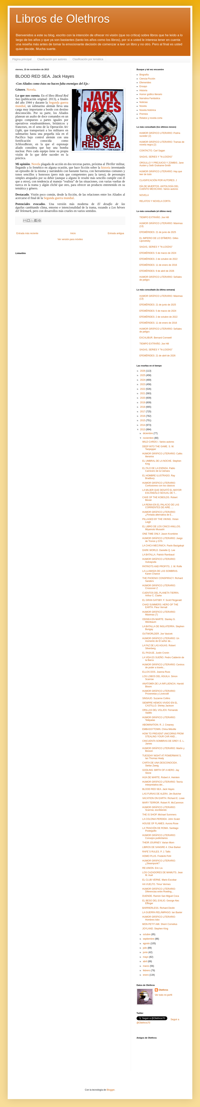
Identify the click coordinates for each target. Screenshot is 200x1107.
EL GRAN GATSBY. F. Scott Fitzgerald (162, 600)
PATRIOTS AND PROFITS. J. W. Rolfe (162, 566)
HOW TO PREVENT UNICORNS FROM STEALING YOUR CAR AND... (163, 735)
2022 (143, 389)
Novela (31, 89)
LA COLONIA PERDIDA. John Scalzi (161, 819)
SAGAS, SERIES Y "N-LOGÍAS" (155, 156)
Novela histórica (147, 110)
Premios (143, 114)
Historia (143, 90)
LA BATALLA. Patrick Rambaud (158, 554)
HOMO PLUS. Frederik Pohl (156, 856)
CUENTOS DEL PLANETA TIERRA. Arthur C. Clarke (160, 594)
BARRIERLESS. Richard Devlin (158, 908)
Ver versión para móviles (70, 239)
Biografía (144, 74)
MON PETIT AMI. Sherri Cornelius (159, 924)
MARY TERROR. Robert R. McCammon (162, 802)
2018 (143, 407)
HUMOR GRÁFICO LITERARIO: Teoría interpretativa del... (162, 783)
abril (145, 961)
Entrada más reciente (27, 233)
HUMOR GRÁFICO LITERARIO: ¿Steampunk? (159, 862)
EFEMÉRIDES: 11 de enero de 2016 (158, 265)
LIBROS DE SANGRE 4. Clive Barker (161, 847)
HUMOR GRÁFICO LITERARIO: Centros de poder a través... (163, 666)
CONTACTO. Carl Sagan (152, 150)
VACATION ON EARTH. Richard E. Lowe (163, 798)
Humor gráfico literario (150, 94)
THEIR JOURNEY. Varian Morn (158, 842)
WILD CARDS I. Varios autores (158, 441)
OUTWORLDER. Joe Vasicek (157, 633)
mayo (146, 957)
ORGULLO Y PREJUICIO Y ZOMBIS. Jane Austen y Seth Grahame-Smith (161, 164)
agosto (146, 943)
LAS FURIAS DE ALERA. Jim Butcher (161, 793)
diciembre (148, 433)
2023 (143, 384)
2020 (143, 398)
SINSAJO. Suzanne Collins (156, 698)
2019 (143, 402)
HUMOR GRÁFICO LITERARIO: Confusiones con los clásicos (159, 484)
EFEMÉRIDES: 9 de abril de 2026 (156, 271)
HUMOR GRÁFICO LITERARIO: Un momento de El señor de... (160, 639)
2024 (143, 380)
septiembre (149, 938)
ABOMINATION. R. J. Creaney (158, 724)
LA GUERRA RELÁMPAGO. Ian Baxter (162, 912)
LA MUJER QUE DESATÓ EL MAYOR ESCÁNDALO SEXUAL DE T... (162, 491)
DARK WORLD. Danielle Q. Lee (158, 550)
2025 (143, 375)
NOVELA (144, 195)
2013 (143, 429)
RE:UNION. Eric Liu (152, 868)
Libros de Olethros (62, 18)
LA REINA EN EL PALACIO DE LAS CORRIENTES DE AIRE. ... (160, 506)
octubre (147, 934)
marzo (146, 966)
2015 (143, 420)
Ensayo (143, 86)
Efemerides (145, 82)
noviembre (148, 438)
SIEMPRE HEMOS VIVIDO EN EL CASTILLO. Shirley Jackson (160, 704)
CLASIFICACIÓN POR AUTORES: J (158, 180)
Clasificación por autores (52, 59)
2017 (143, 411)
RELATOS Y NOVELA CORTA (154, 201)
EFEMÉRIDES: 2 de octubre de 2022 (158, 259)
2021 (143, 393)
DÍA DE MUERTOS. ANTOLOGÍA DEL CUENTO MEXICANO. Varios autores (159, 187)
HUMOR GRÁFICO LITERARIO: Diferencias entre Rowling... (159, 890)
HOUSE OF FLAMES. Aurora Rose (160, 823)
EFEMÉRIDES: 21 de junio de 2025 (157, 232)
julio (145, 948)
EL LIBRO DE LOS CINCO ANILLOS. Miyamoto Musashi (161, 528)
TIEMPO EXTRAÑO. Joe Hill (154, 217)
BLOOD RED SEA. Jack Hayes (158, 789)
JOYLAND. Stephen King (155, 928)
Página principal (22, 59)
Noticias (143, 102)
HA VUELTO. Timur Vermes (156, 884)
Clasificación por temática (87, 59)
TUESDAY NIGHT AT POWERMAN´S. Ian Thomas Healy (162, 757)
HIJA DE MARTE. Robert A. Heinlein (161, 777)
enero (146, 975)
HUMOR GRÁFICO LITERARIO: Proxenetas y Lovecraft (159, 692)
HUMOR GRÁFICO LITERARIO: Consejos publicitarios (159, 836)
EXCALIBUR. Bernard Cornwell (155, 337)
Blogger (111, 1089)
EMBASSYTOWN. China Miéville (159, 729)
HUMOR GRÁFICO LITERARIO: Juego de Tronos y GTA (162, 539)
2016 (143, 416)
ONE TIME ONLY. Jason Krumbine (160, 533)
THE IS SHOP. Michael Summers (159, 814)
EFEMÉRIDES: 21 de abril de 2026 (157, 355)
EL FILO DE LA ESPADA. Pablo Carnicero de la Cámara (158, 469)
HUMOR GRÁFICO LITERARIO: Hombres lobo (159, 918)
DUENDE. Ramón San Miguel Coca (160, 896)
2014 (143, 425)
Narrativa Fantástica (149, 98)
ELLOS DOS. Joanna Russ (156, 672)
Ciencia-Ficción (147, 78)
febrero (147, 970)
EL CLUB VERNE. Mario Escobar (159, 879)
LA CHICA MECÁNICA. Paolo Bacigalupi (163, 545)
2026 (143, 371)
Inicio (73, 233)
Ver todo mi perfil (163, 995)
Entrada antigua (116, 233)
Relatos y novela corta (150, 118)
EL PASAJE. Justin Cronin (155, 652)
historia (105, 167)
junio (145, 952)
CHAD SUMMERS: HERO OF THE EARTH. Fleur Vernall (160, 606)
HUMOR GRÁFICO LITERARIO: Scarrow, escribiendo (159, 808)
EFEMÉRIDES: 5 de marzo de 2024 (157, 253)
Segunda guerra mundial (59, 198)
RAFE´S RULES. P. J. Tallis (156, 851)
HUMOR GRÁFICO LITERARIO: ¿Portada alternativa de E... (159, 513)
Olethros (163, 990)
